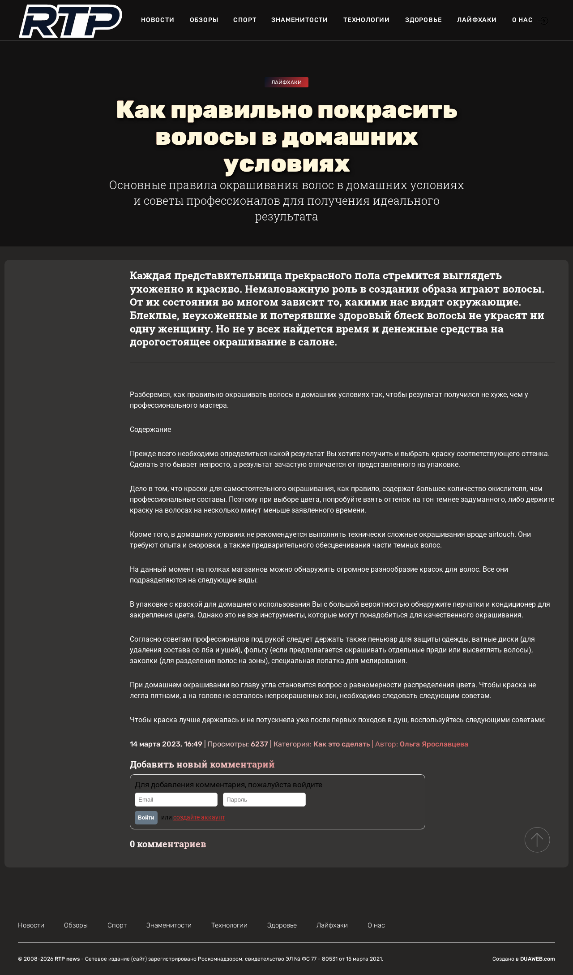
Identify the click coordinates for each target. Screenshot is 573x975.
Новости (158, 20)
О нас (522, 20)
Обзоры (204, 20)
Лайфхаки (476, 20)
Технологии (366, 20)
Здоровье (423, 20)
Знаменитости (299, 20)
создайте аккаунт (199, 817)
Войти (146, 818)
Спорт (244, 20)
